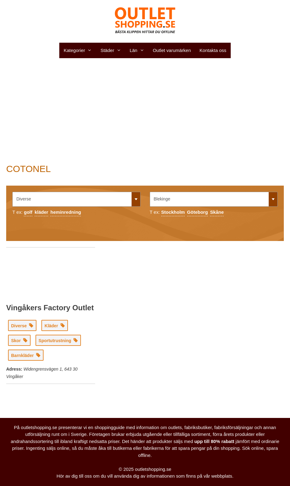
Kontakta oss (213, 50)
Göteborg (197, 212)
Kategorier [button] (80, 50)
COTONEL (28, 169)
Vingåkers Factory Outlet (50, 307)
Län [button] (139, 50)
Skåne (217, 212)
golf (28, 212)
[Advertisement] (145, 110)
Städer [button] (112, 50)
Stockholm (173, 212)
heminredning (65, 212)
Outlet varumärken (172, 50)
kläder (41, 212)
